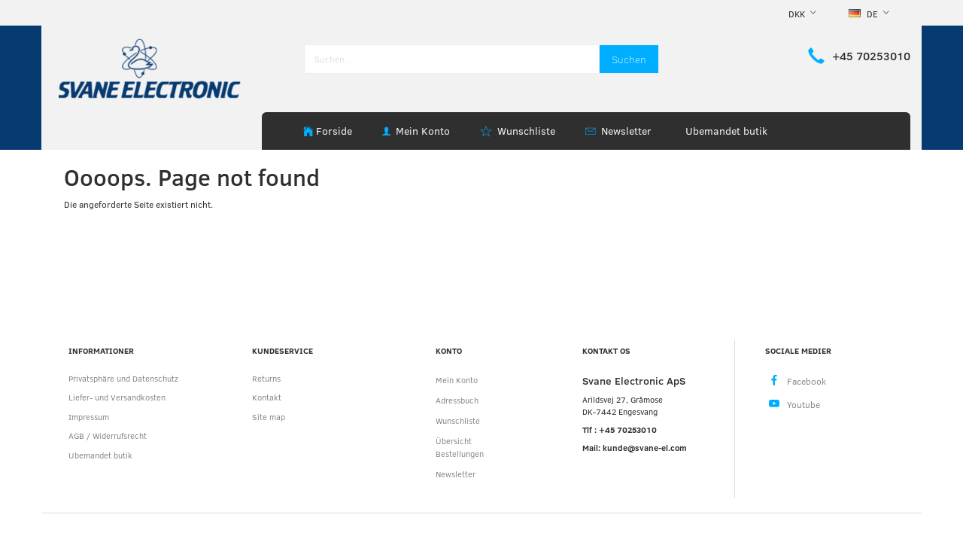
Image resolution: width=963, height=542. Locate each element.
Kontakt (266, 397)
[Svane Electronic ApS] (151, 67)
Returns (266, 378)
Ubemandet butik (726, 130)
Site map (268, 416)
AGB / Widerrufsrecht (107, 435)
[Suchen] (629, 59)
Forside (334, 130)
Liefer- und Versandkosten (117, 397)
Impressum (88, 416)
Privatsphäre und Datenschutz (123, 378)
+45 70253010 (871, 55)
